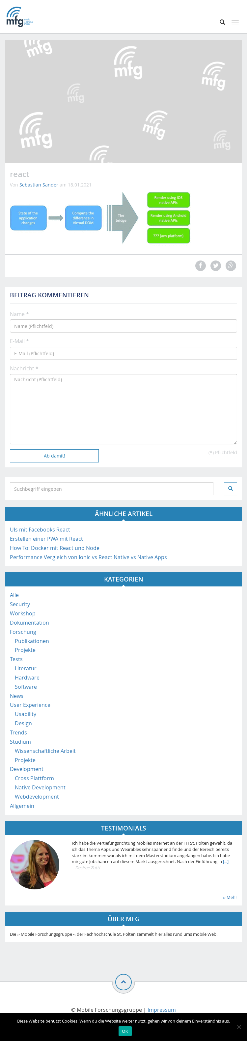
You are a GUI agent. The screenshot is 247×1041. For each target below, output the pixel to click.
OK (125, 1031)
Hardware (27, 677)
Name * (19, 314)
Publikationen (32, 641)
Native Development (40, 787)
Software (26, 686)
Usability (25, 714)
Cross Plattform (34, 778)
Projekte (25, 650)
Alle (14, 595)
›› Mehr (230, 897)
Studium (20, 741)
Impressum (162, 1009)
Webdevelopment (37, 796)
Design (23, 723)
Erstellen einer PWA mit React (46, 538)
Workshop (23, 613)
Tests (16, 659)
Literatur (26, 668)
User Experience (30, 704)
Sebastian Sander (38, 185)
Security (20, 604)
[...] (225, 861)
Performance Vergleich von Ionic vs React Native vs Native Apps (88, 557)
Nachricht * (24, 368)
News (16, 696)
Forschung (23, 631)
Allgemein (22, 805)
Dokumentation (29, 622)
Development (26, 769)
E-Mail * (19, 341)
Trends (18, 732)
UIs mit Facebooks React (40, 529)
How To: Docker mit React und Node (54, 548)
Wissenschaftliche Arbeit (45, 751)
